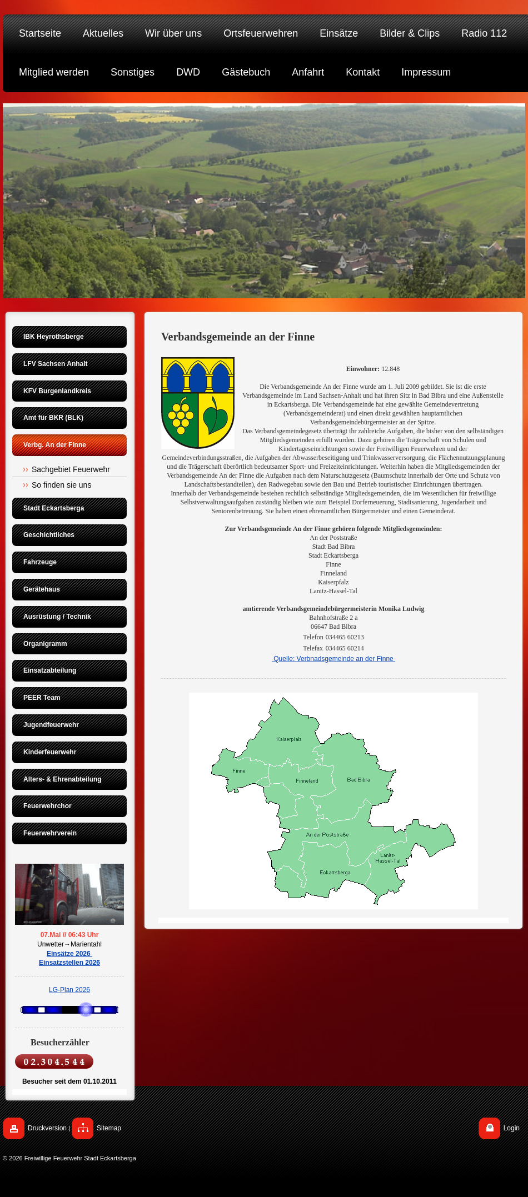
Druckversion (47, 1128)
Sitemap (109, 1128)
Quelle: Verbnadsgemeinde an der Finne (333, 659)
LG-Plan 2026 (69, 990)
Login (512, 1128)
